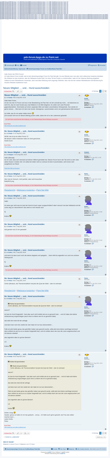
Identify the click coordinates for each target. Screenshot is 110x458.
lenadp (86, 98)
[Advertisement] (55, 37)
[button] (105, 91)
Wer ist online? (8, 442)
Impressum (22, 69)
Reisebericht (9, 190)
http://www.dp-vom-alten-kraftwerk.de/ (15, 125)
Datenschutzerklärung (11, 69)
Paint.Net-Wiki (43, 190)
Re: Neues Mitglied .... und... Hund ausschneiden (24, 131)
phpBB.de (62, 453)
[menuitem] (17, 65)
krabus (86, 206)
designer (86, 152)
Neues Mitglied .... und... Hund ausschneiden (26, 88)
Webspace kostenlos (26, 190)
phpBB (49, 452)
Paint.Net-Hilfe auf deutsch (12, 168)
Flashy (86, 173)
